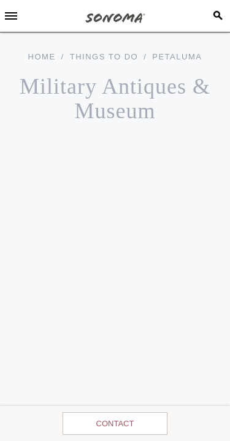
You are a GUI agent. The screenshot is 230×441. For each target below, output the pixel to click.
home (42, 56)
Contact (115, 423)
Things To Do (104, 56)
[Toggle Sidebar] (11, 16)
